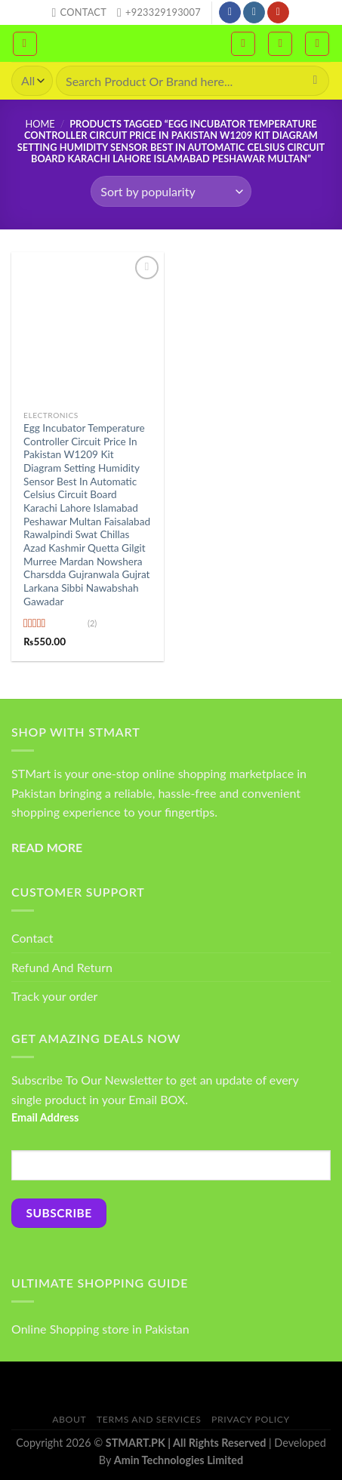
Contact (32, 938)
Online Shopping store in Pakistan (100, 1329)
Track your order (54, 996)
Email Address (45, 1117)
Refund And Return (61, 967)
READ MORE (46, 847)
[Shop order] (171, 191)
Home (39, 124)
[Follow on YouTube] (278, 13)
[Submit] (315, 81)
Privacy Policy (250, 1419)
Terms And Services (149, 1419)
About (69, 1419)
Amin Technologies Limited (178, 1460)
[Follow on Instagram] (254, 13)
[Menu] (25, 44)
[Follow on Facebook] (230, 13)
